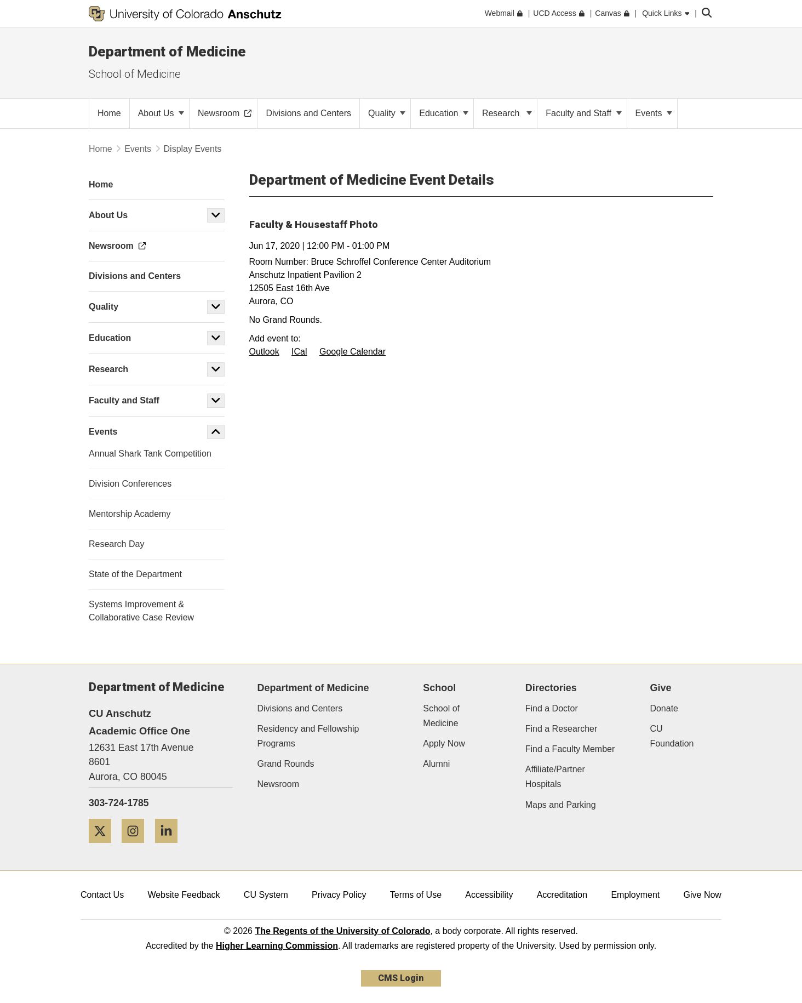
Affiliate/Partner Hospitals (555, 777)
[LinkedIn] (170, 847)
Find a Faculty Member (570, 749)
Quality (386, 113)
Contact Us (102, 894)
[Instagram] (137, 847)
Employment (635, 894)
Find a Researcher (561, 728)
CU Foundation (672, 736)
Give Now (702, 894)
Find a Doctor (551, 708)
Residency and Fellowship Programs (308, 736)
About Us (161, 113)
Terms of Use (416, 894)
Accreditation (562, 894)
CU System (266, 894)
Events (653, 113)
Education (443, 113)
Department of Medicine (167, 51)
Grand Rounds (285, 763)
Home (100, 148)
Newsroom (278, 784)
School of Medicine (135, 74)
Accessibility (489, 894)
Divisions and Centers (300, 708)
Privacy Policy (339, 894)
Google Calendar (352, 351)
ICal (299, 351)
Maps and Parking (560, 805)
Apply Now (444, 743)
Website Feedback (183, 894)
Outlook (264, 351)
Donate (664, 708)
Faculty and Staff (583, 113)
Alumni (436, 763)
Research (507, 113)
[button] (216, 215)
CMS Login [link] (400, 978)
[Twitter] (104, 847)
